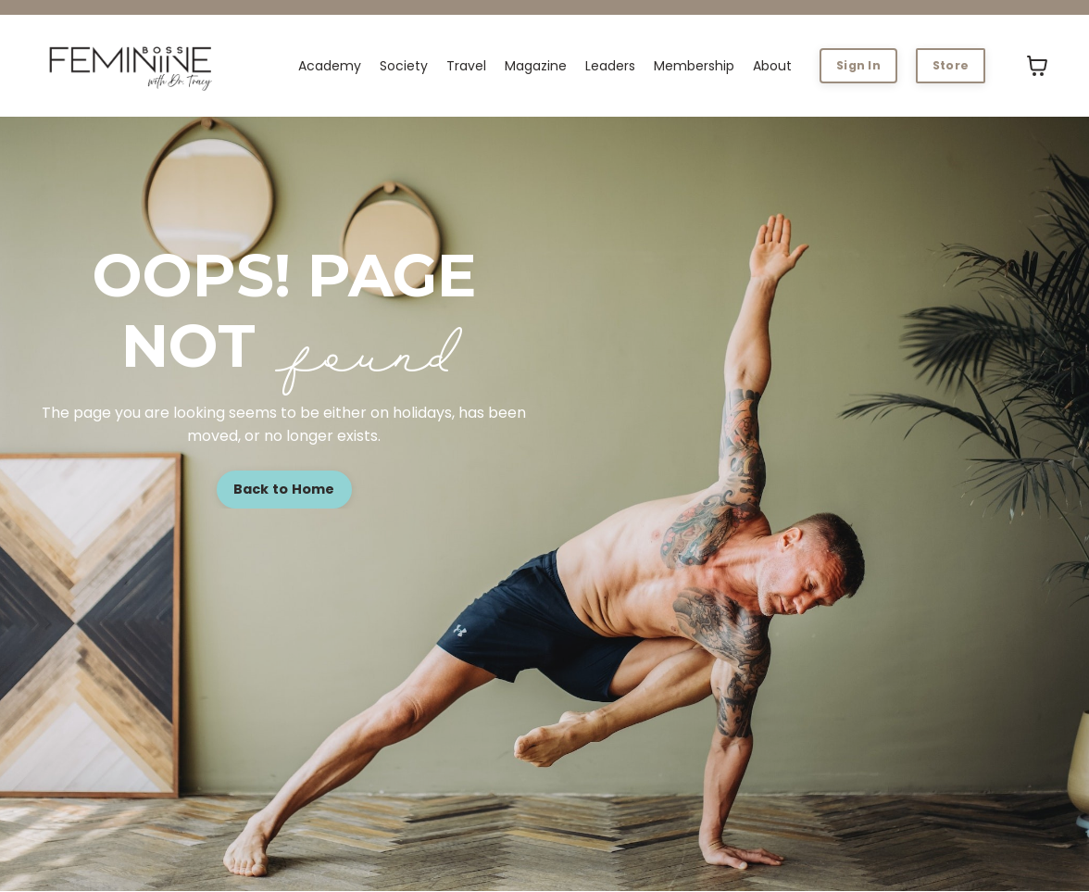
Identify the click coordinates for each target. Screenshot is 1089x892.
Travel (466, 66)
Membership (694, 66)
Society (404, 66)
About (772, 66)
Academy (329, 66)
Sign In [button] (858, 65)
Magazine (536, 66)
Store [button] (951, 65)
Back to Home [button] (284, 489)
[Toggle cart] (1037, 66)
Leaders (610, 66)
